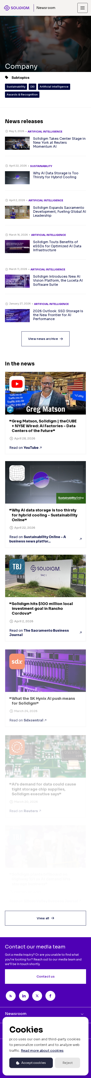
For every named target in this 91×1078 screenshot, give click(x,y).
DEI (32, 86)
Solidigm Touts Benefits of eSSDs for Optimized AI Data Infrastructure (57, 246)
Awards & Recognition (22, 94)
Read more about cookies (42, 1050)
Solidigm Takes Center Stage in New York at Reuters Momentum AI (59, 142)
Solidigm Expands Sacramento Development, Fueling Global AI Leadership (59, 211)
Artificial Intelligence (54, 86)
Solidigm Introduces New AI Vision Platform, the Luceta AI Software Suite (58, 280)
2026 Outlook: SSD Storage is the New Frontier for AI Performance (58, 315)
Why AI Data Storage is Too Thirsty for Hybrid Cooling (55, 175)
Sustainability (16, 86)
